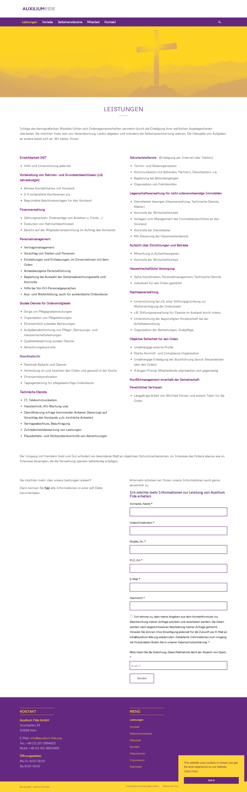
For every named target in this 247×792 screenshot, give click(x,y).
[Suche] (219, 22)
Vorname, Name (141, 503)
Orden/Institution (142, 522)
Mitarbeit (135, 740)
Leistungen (136, 719)
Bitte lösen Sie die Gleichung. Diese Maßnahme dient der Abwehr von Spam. (178, 654)
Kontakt (135, 746)
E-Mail (135, 579)
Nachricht (137, 598)
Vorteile (134, 727)
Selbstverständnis (141, 733)
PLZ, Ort (136, 560)
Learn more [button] (191, 771)
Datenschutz (137, 753)
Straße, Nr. (138, 541)
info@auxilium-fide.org (45, 738)
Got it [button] (211, 780)
